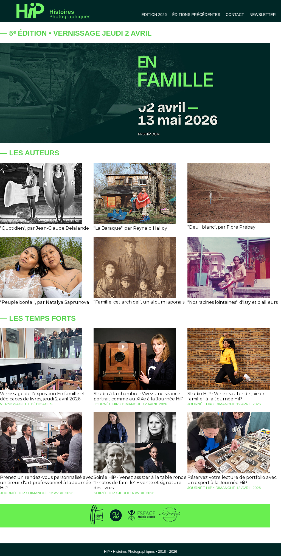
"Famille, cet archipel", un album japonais (136, 302)
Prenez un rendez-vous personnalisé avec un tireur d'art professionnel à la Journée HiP (46, 479)
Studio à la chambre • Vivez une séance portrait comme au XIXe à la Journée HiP (136, 396)
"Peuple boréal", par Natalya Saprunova (41, 302)
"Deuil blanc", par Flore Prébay (219, 227)
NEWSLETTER (262, 14)
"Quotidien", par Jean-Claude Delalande (41, 228)
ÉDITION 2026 (154, 14)
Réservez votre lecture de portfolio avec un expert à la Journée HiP (232, 479)
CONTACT (235, 14)
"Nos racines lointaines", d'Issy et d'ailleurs (229, 302)
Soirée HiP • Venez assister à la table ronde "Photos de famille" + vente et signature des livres (139, 482)
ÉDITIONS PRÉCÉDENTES (196, 14)
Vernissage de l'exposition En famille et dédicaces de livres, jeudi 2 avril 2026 (40, 396)
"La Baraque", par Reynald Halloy (127, 228)
